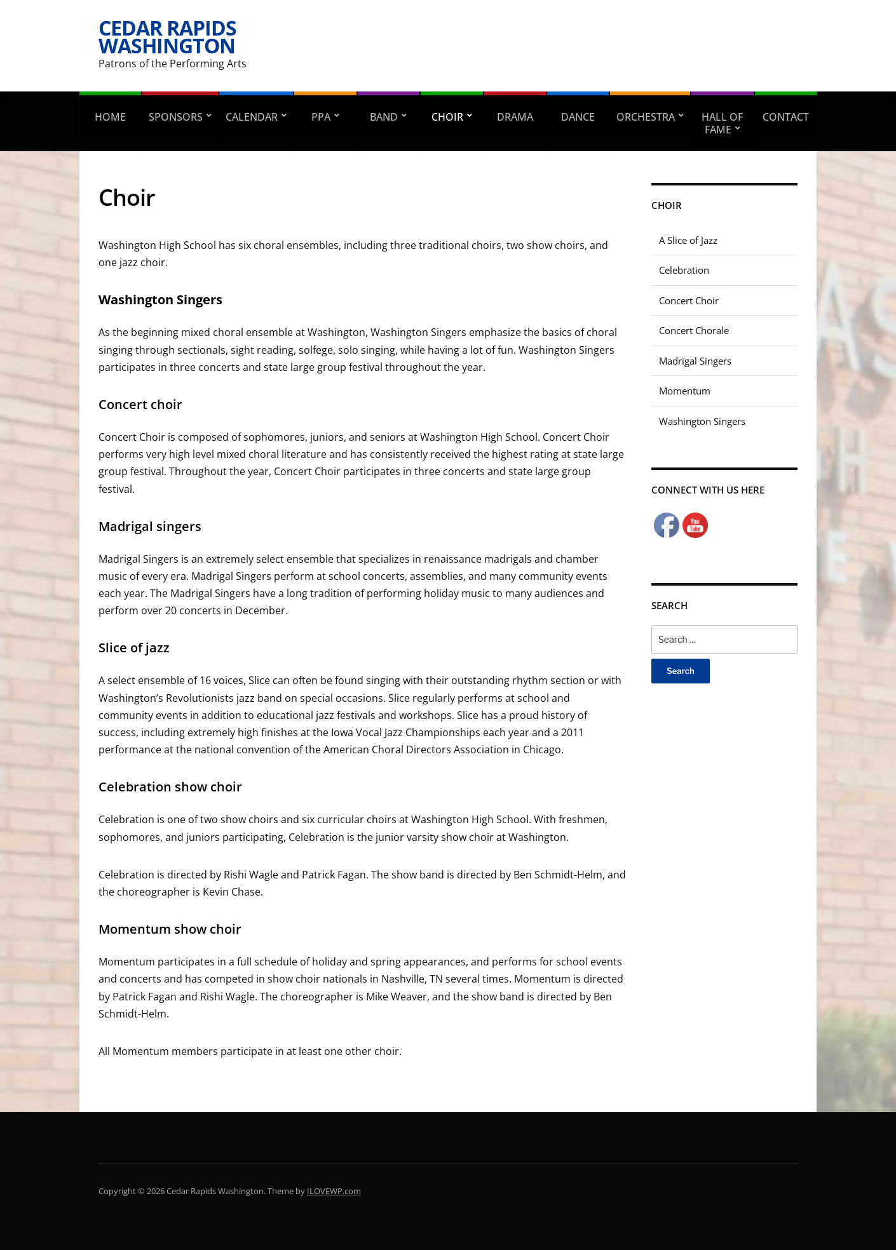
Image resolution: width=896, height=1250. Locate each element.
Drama (515, 117)
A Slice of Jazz (688, 240)
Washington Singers (702, 421)
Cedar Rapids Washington (167, 36)
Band (384, 117)
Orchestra (645, 117)
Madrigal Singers (695, 360)
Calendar (252, 117)
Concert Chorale (694, 330)
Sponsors (176, 117)
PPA (320, 117)
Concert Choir (689, 300)
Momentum (684, 390)
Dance (578, 117)
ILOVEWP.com (334, 1191)
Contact (786, 117)
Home (110, 117)
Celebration (684, 270)
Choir (447, 117)
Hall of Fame (722, 123)
